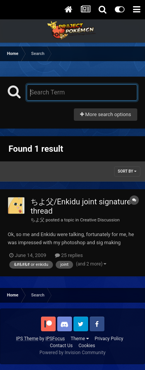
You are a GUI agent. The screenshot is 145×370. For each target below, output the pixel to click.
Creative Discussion (100, 220)
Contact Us (61, 345)
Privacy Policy (109, 338)
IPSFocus (55, 338)
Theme (80, 338)
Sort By (127, 171)
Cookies (86, 345)
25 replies (69, 255)
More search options (105, 114)
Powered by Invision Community (72, 352)
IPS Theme (27, 338)
